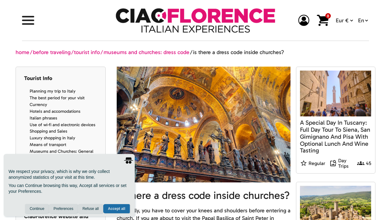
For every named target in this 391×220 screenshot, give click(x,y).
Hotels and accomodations (55, 111)
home (22, 52)
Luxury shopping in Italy (52, 138)
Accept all (116, 209)
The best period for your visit (57, 98)
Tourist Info (38, 78)
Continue (37, 209)
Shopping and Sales (48, 131)
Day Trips (343, 163)
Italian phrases (43, 118)
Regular (317, 163)
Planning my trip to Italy (52, 91)
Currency (38, 104)
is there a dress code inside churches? (238, 52)
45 (368, 163)
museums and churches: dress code (146, 52)
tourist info (87, 52)
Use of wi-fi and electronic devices (62, 124)
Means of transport (48, 144)
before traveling (52, 52)
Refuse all (90, 209)
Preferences (63, 209)
